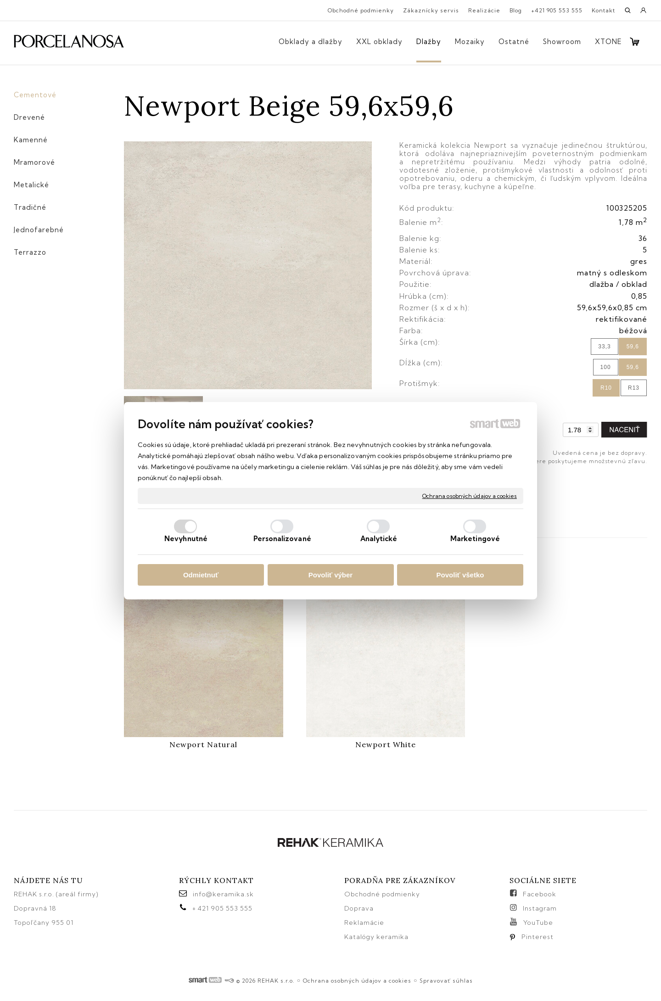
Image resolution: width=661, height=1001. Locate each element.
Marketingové (475, 538)
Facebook (539, 894)
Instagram (540, 908)
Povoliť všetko (460, 575)
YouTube (538, 922)
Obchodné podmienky (382, 894)
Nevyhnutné (185, 538)
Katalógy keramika (376, 937)
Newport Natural (203, 744)
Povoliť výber (330, 575)
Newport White (385, 744)
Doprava (359, 908)
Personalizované (282, 538)
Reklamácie (365, 922)
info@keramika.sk (223, 894)
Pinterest (537, 937)
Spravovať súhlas (446, 980)
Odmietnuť (200, 575)
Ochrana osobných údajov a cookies (469, 495)
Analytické (379, 538)
